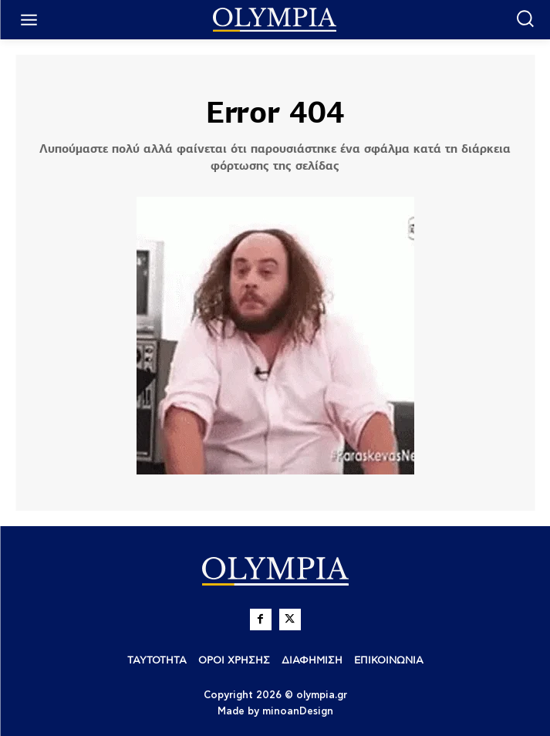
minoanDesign (297, 712)
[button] (525, 18)
